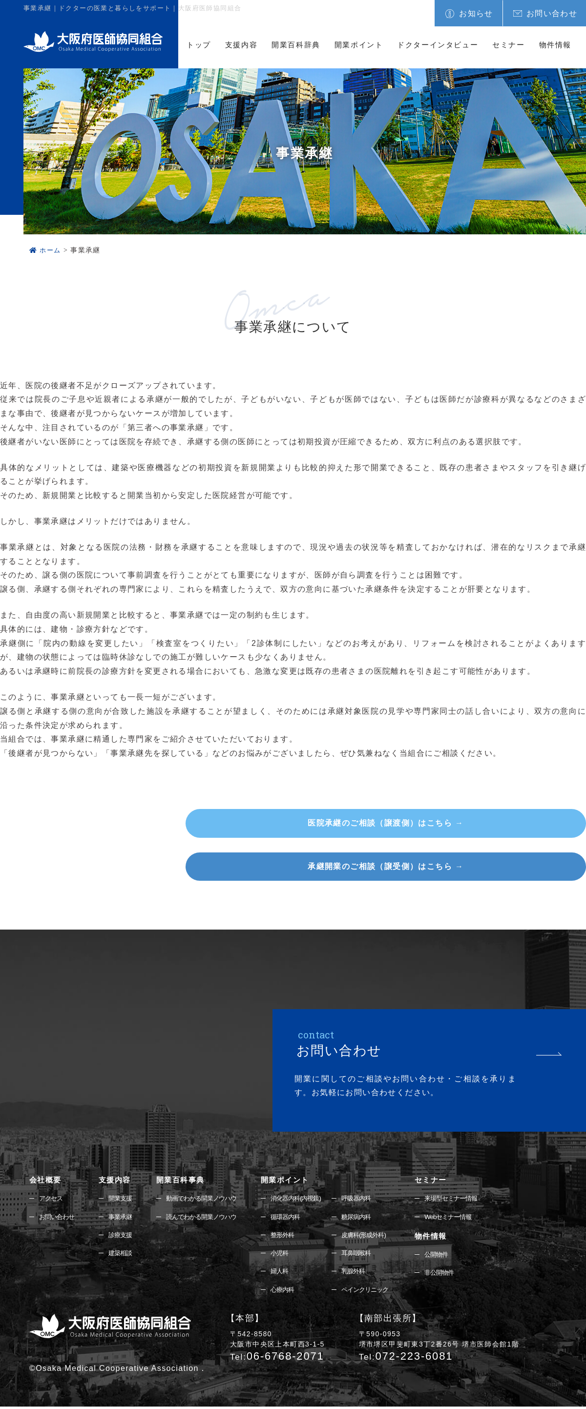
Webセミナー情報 (460, 1217)
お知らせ (476, 13)
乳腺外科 (364, 1273)
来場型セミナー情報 (463, 1198)
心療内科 (294, 1292)
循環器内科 (297, 1217)
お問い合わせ (551, 13)
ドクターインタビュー (437, 45)
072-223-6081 (406, 1358)
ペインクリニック (377, 1292)
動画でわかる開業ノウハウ (209, 1198)
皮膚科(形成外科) (376, 1236)
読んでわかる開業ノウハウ (209, 1217)
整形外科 (294, 1236)
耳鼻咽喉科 (368, 1255)
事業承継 (124, 1217)
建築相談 (124, 1255)
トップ (199, 45)
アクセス (51, 1198)
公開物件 (447, 1256)
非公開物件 (451, 1274)
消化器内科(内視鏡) (308, 1198)
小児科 (290, 1255)
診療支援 (124, 1236)
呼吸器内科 (368, 1198)
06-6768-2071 (277, 1358)
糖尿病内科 (368, 1217)
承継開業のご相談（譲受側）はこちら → (483, 866)
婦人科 (290, 1273)
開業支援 (124, 1198)
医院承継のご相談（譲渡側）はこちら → (483, 823)
